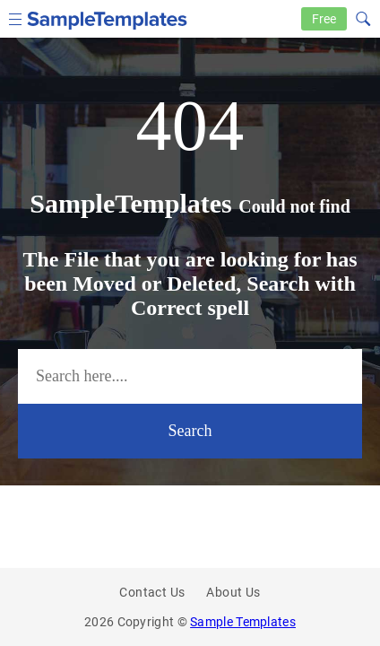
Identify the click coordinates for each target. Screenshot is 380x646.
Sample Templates (243, 622)
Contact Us (152, 592)
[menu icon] (15, 17)
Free (324, 19)
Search (190, 431)
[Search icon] (362, 17)
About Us (233, 592)
